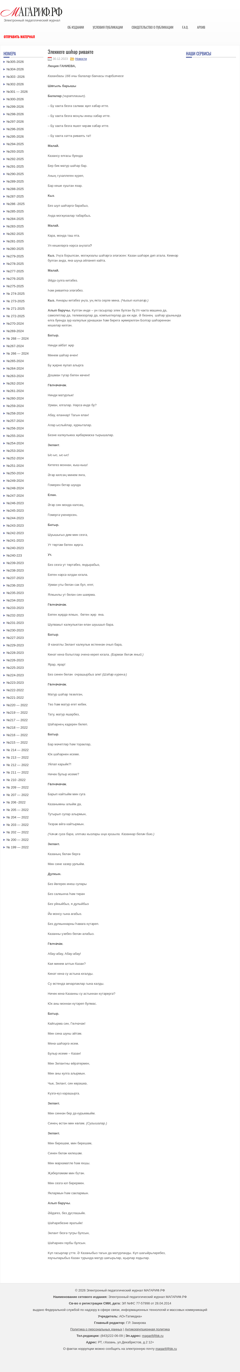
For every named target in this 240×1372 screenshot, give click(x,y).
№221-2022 (15, 697)
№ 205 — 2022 (17, 810)
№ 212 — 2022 (17, 765)
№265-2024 (15, 361)
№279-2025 (15, 256)
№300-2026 (15, 99)
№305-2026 (15, 62)
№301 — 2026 (17, 92)
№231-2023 (15, 623)
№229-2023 (15, 645)
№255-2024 (15, 436)
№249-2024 (15, 481)
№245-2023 (15, 510)
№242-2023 (15, 533)
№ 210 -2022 (16, 780)
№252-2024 (15, 458)
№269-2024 (15, 331)
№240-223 (14, 555)
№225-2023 (15, 668)
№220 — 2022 (17, 705)
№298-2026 (15, 114)
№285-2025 (15, 211)
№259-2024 (15, 406)
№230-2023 (15, 630)
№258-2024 (15, 413)
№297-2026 (15, 121)
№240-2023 (15, 548)
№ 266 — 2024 (17, 353)
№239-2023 (15, 563)
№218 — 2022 (17, 727)
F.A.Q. (185, 27)
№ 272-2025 (15, 316)
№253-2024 (15, 451)
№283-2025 (15, 226)
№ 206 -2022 (16, 802)
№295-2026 (15, 136)
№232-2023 (15, 615)
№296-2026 (15, 129)
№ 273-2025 (15, 301)
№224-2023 (15, 675)
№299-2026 (15, 106)
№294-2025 (15, 144)
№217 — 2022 (17, 720)
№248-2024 (15, 488)
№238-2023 (15, 570)
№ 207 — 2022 (17, 795)
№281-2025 (15, 241)
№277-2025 (15, 271)
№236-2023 (15, 585)
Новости (81, 59)
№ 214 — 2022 (17, 750)
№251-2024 (15, 466)
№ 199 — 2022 (17, 847)
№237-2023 (15, 578)
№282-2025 (15, 234)
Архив (201, 27)
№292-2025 (15, 159)
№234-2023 (15, 600)
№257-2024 (15, 421)
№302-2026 (15, 84)
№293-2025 (15, 151)
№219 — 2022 (17, 712)
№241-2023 (15, 540)
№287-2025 (15, 196)
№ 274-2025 (15, 293)
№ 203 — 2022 (17, 825)
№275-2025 (15, 286)
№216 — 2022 (17, 735)
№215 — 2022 (17, 742)
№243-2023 (15, 525)
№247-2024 (15, 495)
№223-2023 (15, 683)
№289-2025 (15, 181)
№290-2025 (15, 174)
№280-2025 (15, 249)
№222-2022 (15, 690)
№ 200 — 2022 (17, 840)
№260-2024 (15, 398)
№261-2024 (15, 391)
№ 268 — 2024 (17, 338)
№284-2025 (15, 219)
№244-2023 (15, 518)
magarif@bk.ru (152, 1336)
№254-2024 (15, 443)
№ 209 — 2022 (17, 787)
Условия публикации (108, 27)
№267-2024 (15, 346)
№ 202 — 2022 (17, 832)
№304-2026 (15, 69)
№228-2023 (15, 653)
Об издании (76, 27)
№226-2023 (15, 660)
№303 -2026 (15, 77)
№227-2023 (15, 638)
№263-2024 (15, 376)
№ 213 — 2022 (17, 757)
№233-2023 (15, 608)
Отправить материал (19, 36)
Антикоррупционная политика (147, 1329)
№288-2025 (15, 189)
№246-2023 (15, 503)
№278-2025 (15, 264)
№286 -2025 (15, 204)
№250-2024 (15, 473)
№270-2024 (15, 323)
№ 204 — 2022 (17, 817)
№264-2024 (15, 368)
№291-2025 (15, 166)
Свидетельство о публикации (152, 27)
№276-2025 (15, 279)
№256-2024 (15, 428)
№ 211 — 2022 (17, 772)
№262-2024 (15, 383)
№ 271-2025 (15, 308)
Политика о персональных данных (96, 1329)
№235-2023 (15, 593)
